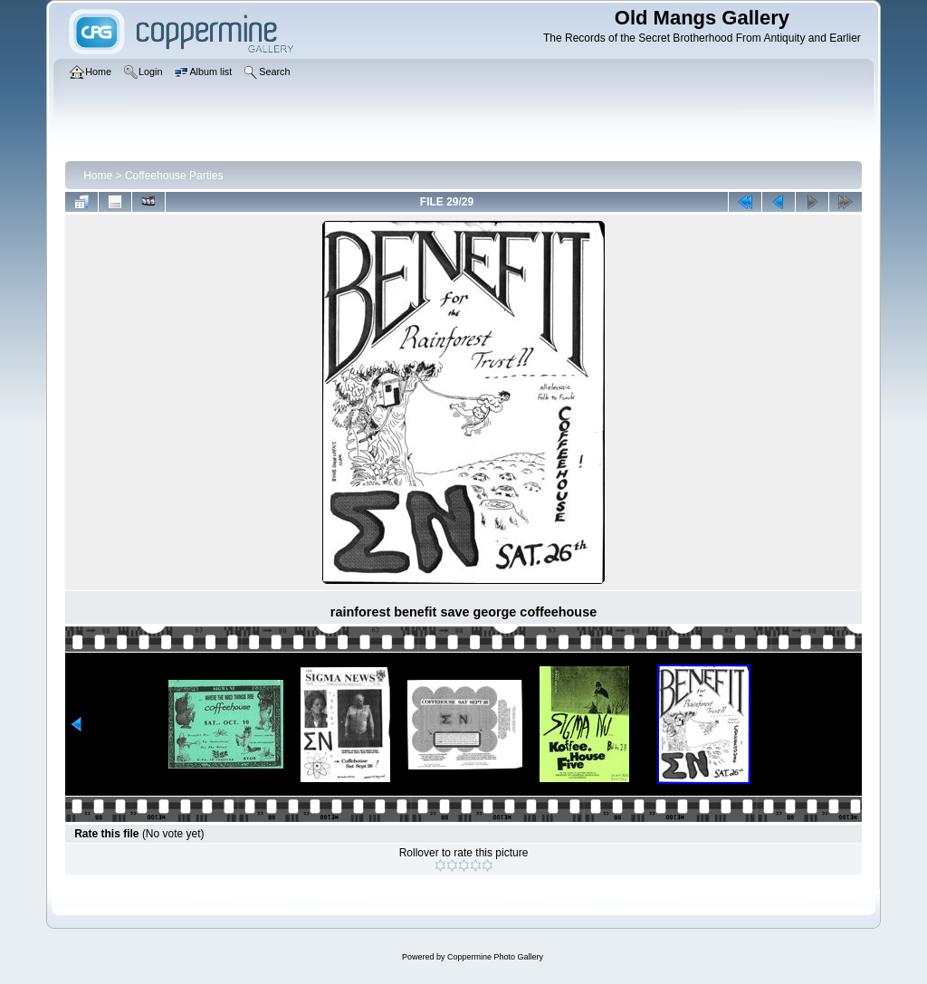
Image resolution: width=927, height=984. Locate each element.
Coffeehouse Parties (174, 175)
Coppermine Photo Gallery (495, 956)
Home (97, 175)
